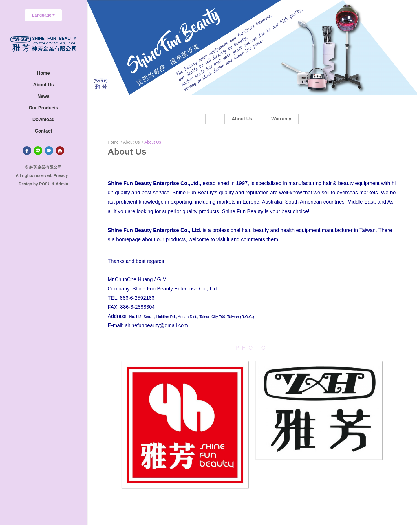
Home (114, 142)
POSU (45, 184)
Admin (62, 184)
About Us (131, 142)
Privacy (61, 175)
